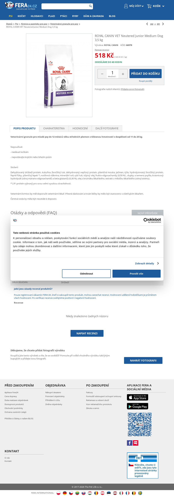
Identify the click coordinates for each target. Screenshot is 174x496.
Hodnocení (80, 128)
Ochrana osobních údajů (15, 412)
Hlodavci (37, 16)
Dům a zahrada (93, 16)
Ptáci (63, 16)
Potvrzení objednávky (55, 396)
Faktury (89, 392)
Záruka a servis (92, 408)
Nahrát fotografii (143, 360)
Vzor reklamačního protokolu (99, 404)
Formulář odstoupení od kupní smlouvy (103, 396)
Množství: (112, 76)
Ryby (75, 16)
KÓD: (123, 45)
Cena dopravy (11, 396)
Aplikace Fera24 (11, 392)
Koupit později (145, 80)
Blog (112, 16)
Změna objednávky (53, 404)
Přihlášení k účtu (52, 400)
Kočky (22, 16)
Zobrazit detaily (144, 263)
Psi (11, 16)
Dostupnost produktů (14, 404)
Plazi (51, 16)
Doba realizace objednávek (16, 400)
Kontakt (8, 461)
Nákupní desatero (53, 392)
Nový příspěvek (148, 213)
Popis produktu (24, 128)
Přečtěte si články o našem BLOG (19, 418)
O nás (7, 458)
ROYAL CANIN (111, 45)
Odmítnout (86, 273)
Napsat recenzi (102, 49)
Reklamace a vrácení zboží (97, 400)
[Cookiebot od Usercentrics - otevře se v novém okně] (146, 220)
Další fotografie (106, 128)
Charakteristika (54, 128)
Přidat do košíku (145, 74)
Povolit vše (136, 273)
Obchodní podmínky (14, 408)
